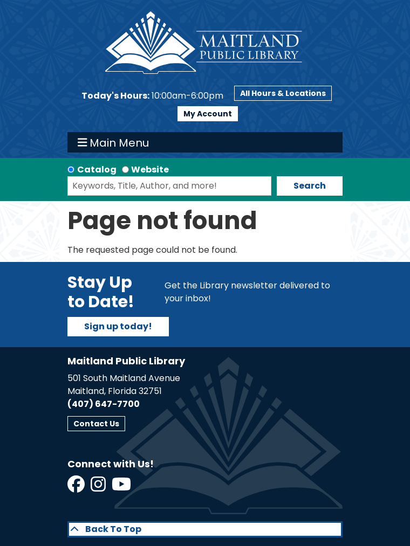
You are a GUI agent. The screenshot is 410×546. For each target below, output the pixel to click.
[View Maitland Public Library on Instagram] (99, 487)
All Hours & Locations (283, 93)
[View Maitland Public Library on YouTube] (122, 487)
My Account (207, 113)
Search (309, 185)
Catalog (97, 169)
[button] (152, 95)
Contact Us (96, 423)
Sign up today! (118, 326)
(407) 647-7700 (103, 404)
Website (150, 169)
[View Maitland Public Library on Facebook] (76, 487)
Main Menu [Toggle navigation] (113, 142)
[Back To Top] (205, 529)
